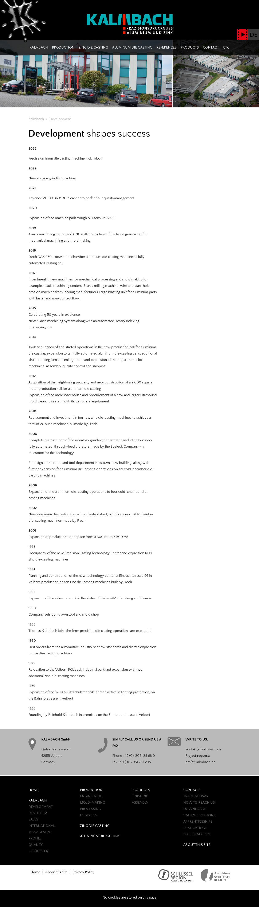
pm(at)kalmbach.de (200, 762)
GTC (226, 47)
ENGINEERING (91, 796)
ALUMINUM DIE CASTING (132, 47)
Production (63, 47)
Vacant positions (199, 815)
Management (40, 832)
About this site (196, 845)
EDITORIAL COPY (196, 834)
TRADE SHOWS (195, 796)
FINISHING (140, 796)
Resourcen (38, 851)
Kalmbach (39, 47)
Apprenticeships (197, 821)
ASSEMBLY (140, 802)
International (41, 826)
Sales (33, 819)
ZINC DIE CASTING (93, 47)
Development (40, 807)
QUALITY (35, 845)
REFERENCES (166, 47)
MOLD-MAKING (92, 802)
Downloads (194, 809)
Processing (90, 809)
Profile (35, 838)
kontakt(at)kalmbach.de (203, 749)
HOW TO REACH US (199, 802)
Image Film (37, 813)
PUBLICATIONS (195, 828)
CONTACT (211, 47)
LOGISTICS (88, 815)
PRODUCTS (190, 47)
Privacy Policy (83, 872)
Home (33, 790)
